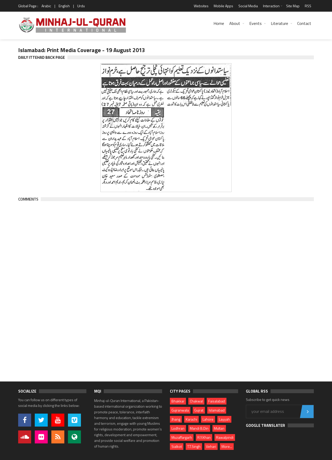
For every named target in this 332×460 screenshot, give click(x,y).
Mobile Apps (223, 6)
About (234, 23)
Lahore (208, 419)
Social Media (248, 6)
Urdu (81, 6)
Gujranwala (180, 410)
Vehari (211, 446)
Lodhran (177, 428)
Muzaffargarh (181, 437)
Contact (304, 23)
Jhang (175, 419)
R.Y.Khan (204, 437)
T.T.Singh (193, 446)
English (64, 6)
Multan (219, 428)
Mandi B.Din (199, 428)
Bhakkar (177, 401)
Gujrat (198, 410)
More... (227, 446)
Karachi (191, 419)
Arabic (46, 6)
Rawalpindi (224, 437)
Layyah (224, 419)
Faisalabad (216, 401)
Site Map (293, 6)
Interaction (271, 6)
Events (255, 23)
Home (218, 23)
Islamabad (217, 410)
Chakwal (196, 401)
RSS (308, 6)
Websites (201, 6)
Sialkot (176, 446)
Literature (279, 23)
